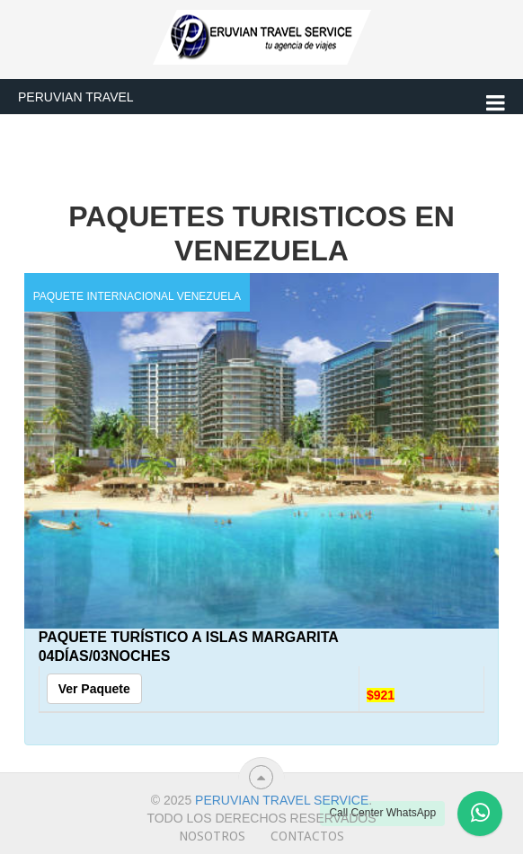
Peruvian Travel (76, 97)
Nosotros (212, 836)
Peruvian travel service (281, 800)
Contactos (307, 836)
